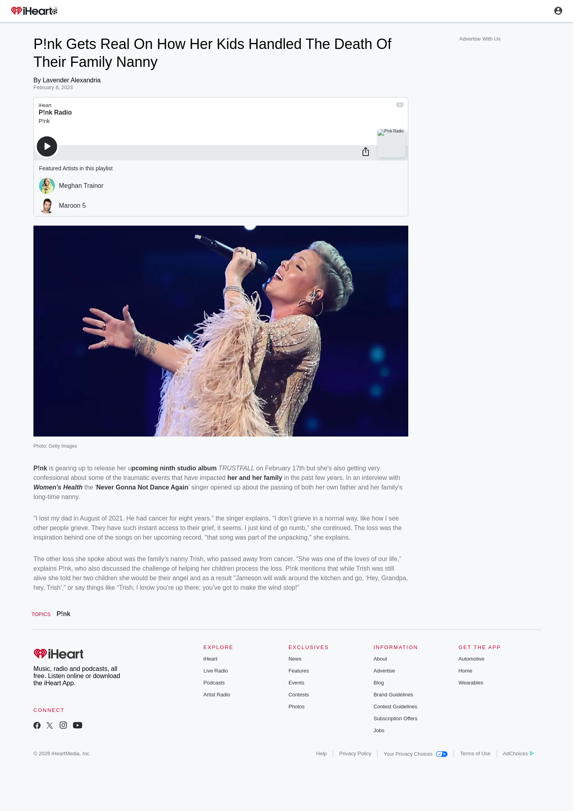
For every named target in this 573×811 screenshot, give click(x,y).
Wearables (470, 683)
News (295, 659)
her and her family (254, 477)
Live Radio (215, 671)
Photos (296, 707)
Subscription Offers (395, 718)
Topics (41, 614)
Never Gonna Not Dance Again (142, 487)
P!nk (40, 468)
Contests (298, 695)
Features (298, 671)
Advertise (384, 671)
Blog (379, 683)
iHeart (210, 659)
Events (296, 683)
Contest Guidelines (395, 707)
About (380, 659)
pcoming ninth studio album (173, 468)
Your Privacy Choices (416, 754)
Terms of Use (475, 753)
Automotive (471, 659)
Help (321, 753)
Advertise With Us (479, 39)
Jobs (379, 730)
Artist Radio (216, 695)
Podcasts (213, 683)
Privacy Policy (355, 753)
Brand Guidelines (393, 695)
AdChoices (518, 753)
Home (465, 671)
